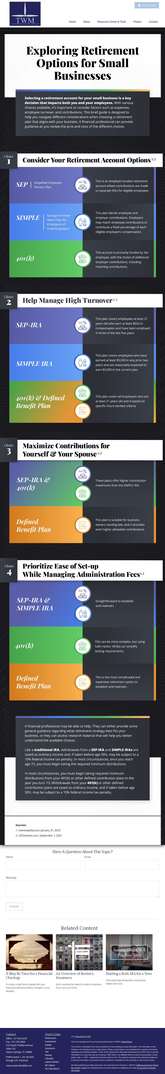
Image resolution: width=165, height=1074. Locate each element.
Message (11, 877)
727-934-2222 (20, 1038)
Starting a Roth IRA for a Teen (129, 974)
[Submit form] (14, 907)
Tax (47, 1051)
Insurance (50, 1048)
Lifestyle (49, 1058)
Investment (50, 1041)
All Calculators (52, 1068)
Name (9, 857)
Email (87, 857)
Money (48, 1055)
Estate (48, 1045)
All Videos (50, 1065)
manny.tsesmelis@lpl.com (19, 1065)
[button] (72, 22)
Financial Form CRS (83, 1036)
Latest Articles (52, 1062)
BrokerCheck (127, 1042)
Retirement (50, 1038)
